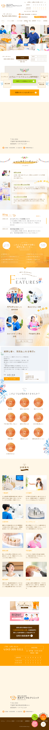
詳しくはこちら (26, 341)
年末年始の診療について (17, 229)
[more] (12, 225)
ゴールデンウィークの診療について (20, 219)
